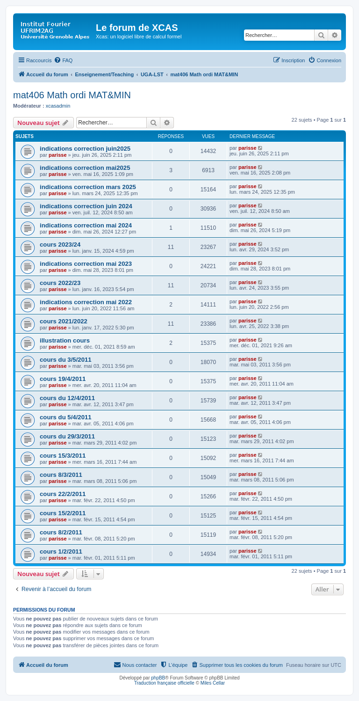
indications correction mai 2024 (86, 225)
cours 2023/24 (60, 244)
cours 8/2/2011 (61, 532)
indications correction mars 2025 (88, 186)
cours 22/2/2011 (63, 493)
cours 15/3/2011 (63, 455)
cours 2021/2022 (63, 321)
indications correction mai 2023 (86, 263)
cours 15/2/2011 (63, 513)
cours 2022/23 (60, 282)
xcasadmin (58, 106)
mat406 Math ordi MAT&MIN (72, 95)
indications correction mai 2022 (86, 302)
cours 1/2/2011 (61, 551)
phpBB (158, 677)
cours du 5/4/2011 (66, 417)
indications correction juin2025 (85, 148)
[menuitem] (63, 60)
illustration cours (65, 340)
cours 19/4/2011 (63, 378)
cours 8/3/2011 (61, 474)
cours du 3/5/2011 (66, 359)
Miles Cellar (213, 683)
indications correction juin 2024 (86, 206)
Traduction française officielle (164, 683)
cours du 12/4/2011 (67, 398)
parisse (58, 155)
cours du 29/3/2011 (67, 436)
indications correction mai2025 (85, 167)
